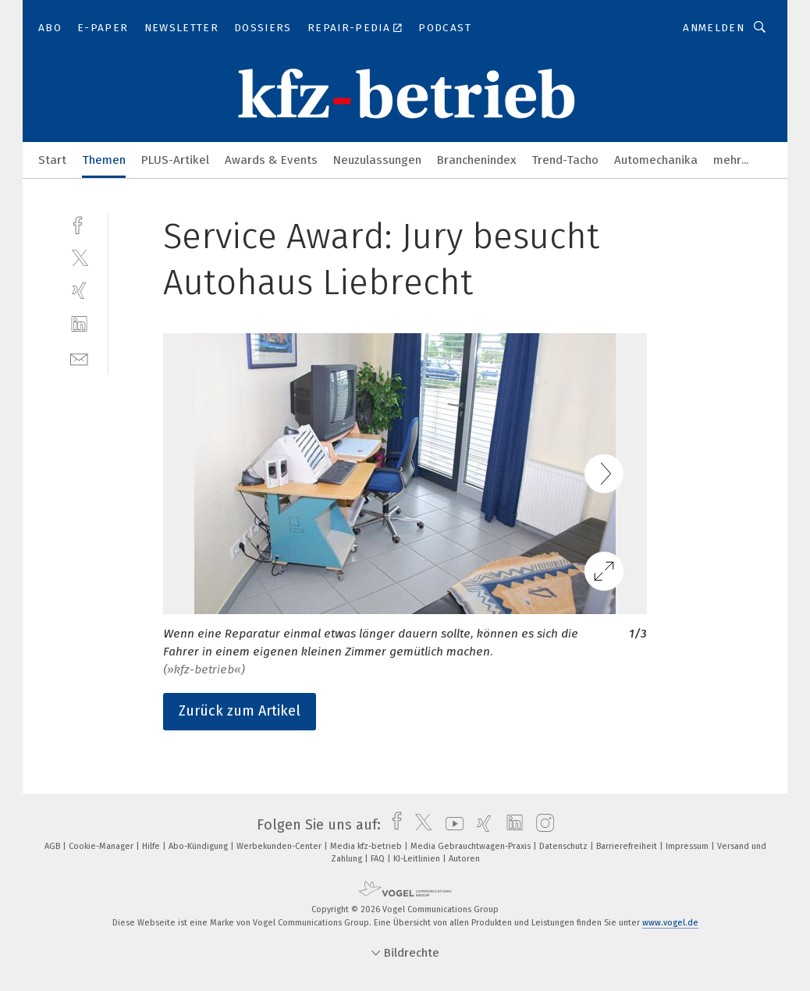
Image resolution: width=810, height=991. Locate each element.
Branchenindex (476, 160)
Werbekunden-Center (280, 846)
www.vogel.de (670, 923)
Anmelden (713, 27)
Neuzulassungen (377, 160)
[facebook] (79, 223)
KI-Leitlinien (417, 859)
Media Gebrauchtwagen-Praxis (471, 846)
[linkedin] (79, 324)
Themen (104, 160)
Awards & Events (271, 160)
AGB (53, 846)
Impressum (688, 846)
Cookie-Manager (102, 846)
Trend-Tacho (565, 160)
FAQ (379, 859)
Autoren (464, 859)
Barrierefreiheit (627, 846)
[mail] (79, 358)
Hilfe (152, 846)
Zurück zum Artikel (239, 710)
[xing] (79, 290)
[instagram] (541, 824)
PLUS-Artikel (175, 160)
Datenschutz (564, 846)
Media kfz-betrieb (367, 846)
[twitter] (79, 257)
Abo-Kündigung (199, 846)
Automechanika (656, 160)
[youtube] (451, 824)
